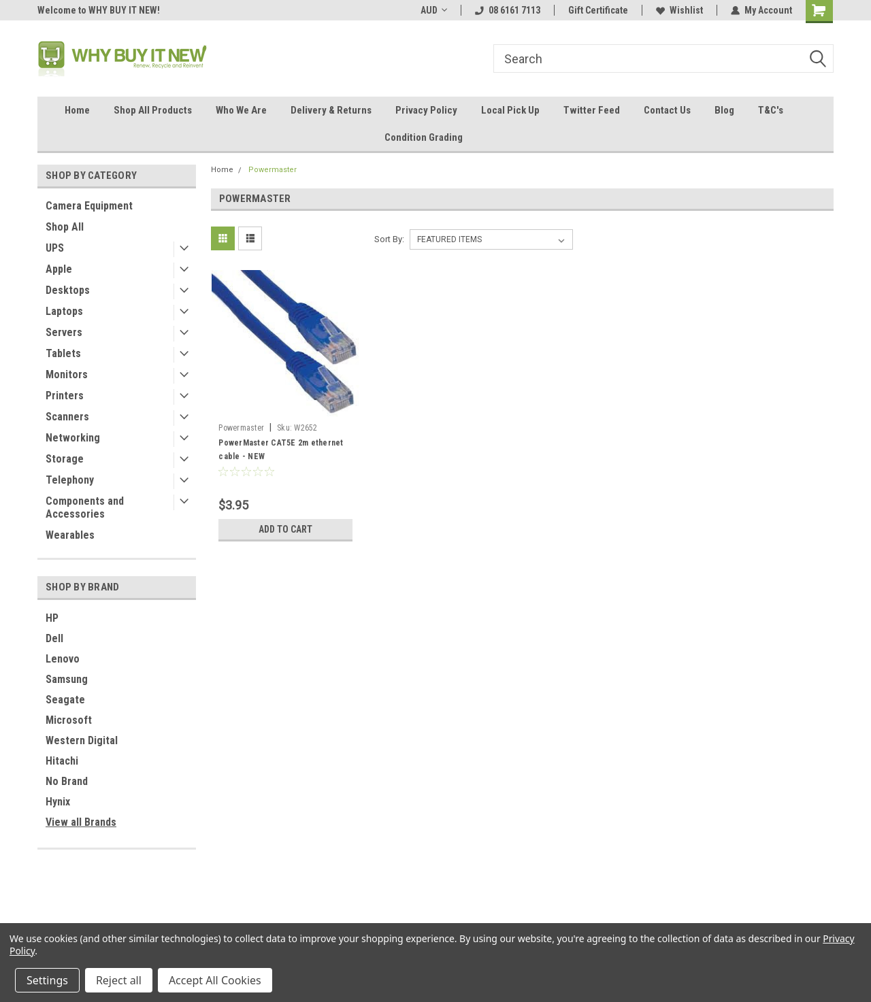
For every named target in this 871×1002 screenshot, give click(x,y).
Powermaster (272, 169)
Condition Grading (423, 137)
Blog (724, 110)
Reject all (119, 980)
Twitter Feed (591, 110)
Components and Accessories (85, 507)
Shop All (65, 226)
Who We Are (241, 110)
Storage (65, 458)
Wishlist (679, 10)
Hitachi (62, 760)
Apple (59, 269)
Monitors (67, 374)
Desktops (68, 290)
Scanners (67, 416)
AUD (434, 10)
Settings (47, 980)
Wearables (70, 535)
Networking (73, 437)
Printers (65, 395)
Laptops (64, 311)
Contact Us (667, 110)
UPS (55, 247)
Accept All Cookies (215, 980)
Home (77, 110)
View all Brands (81, 822)
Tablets (63, 353)
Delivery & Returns (331, 110)
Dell (54, 638)
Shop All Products (153, 110)
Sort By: (389, 239)
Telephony (70, 479)
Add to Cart (285, 529)
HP (52, 618)
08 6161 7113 (507, 10)
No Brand (67, 781)
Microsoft (69, 720)
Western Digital (82, 740)
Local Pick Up (510, 110)
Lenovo (63, 658)
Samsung (67, 679)
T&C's (770, 110)
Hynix (58, 801)
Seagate (65, 699)
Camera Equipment (89, 205)
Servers (64, 332)
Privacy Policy (426, 110)
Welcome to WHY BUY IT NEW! (98, 10)
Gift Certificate (598, 10)
